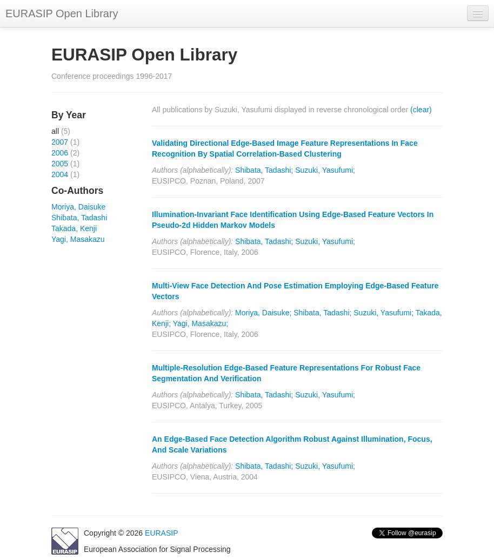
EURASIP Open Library (61, 13)
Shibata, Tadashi (79, 217)
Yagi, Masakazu (78, 239)
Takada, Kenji (74, 228)
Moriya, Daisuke (78, 207)
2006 (59, 153)
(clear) (421, 109)
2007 (59, 142)
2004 (59, 174)
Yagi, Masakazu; (200, 323)
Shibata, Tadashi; (264, 170)
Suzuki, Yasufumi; (325, 170)
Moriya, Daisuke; (263, 312)
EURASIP (161, 533)
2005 (59, 163)
